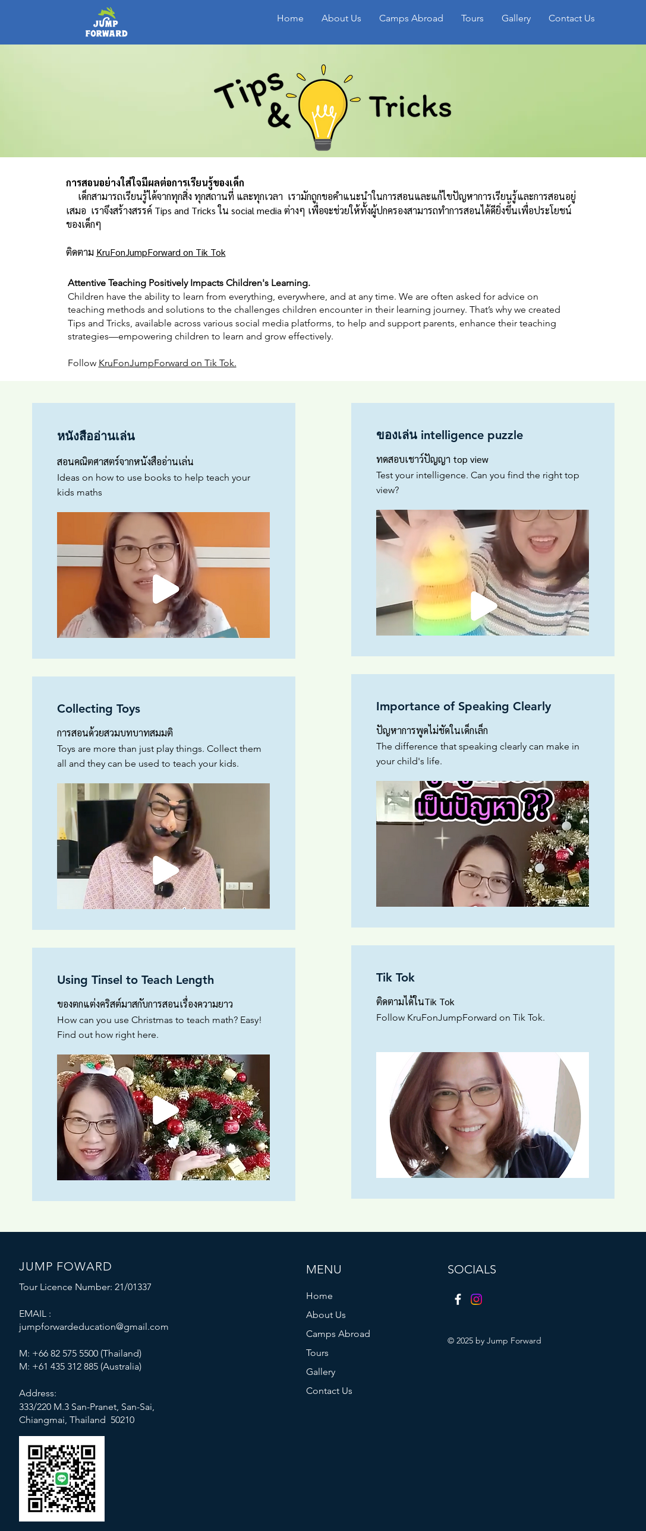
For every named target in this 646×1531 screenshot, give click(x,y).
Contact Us (329, 1390)
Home (319, 1295)
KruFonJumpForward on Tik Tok (161, 252)
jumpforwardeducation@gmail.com (94, 1326)
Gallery (320, 1371)
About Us (326, 1314)
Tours (317, 1352)
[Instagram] (476, 1299)
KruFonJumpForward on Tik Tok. (168, 363)
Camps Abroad (338, 1333)
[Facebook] (457, 1299)
